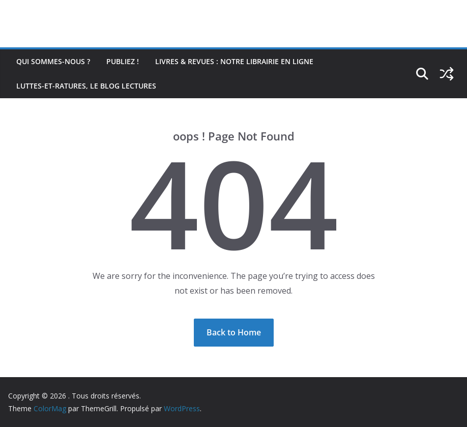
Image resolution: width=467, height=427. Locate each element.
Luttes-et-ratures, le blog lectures (86, 86)
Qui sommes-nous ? (53, 61)
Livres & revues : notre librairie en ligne (234, 61)
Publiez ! (122, 61)
